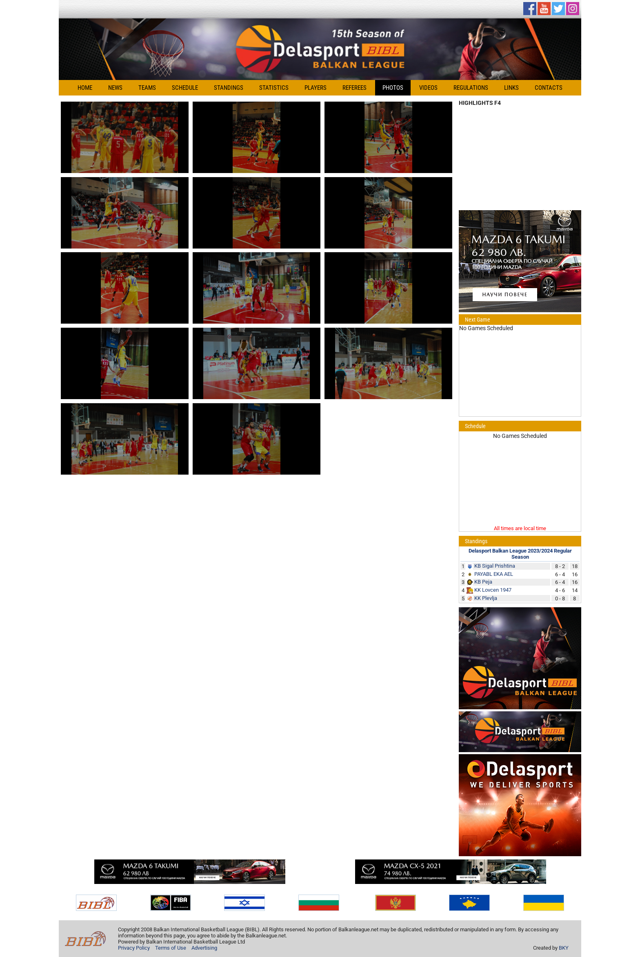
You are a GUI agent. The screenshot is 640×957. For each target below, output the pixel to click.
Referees (354, 87)
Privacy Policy (134, 948)
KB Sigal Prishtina (494, 566)
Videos (428, 87)
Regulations (470, 87)
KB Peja (483, 582)
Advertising (204, 948)
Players (315, 87)
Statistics (274, 87)
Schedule (185, 87)
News (115, 87)
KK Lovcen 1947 (492, 590)
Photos (392, 87)
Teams (147, 87)
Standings (228, 87)
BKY (564, 948)
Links (511, 87)
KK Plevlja (485, 598)
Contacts (548, 87)
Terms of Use (170, 948)
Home (85, 87)
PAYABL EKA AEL (493, 574)
